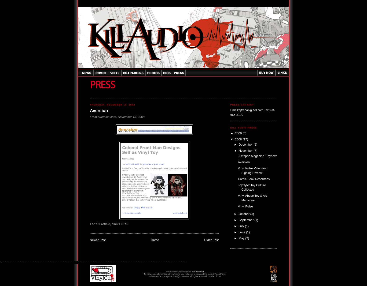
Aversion (99, 110)
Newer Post (98, 240)
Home (155, 240)
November (246, 150)
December (246, 144)
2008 (239, 139)
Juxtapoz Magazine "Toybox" (257, 156)
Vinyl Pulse (245, 206)
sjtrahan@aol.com (251, 110)
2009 (239, 133)
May (242, 238)
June (242, 232)
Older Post (211, 240)
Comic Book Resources (254, 179)
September (246, 220)
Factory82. (199, 272)
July (242, 226)
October (244, 214)
